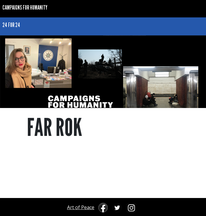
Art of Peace (80, 207)
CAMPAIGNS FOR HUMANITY (24, 7)
